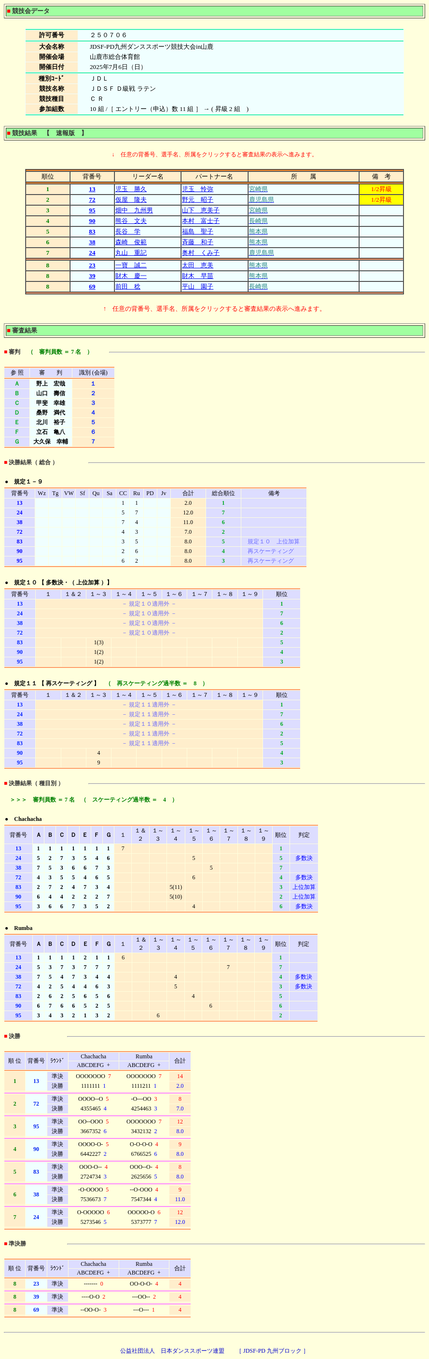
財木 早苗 (197, 275)
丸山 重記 (131, 252)
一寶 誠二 (131, 265)
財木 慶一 (131, 275)
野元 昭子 (197, 199)
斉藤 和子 (197, 242)
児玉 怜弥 (197, 189)
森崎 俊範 (131, 242)
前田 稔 (127, 286)
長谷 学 (127, 231)
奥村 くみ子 (201, 252)
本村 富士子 (201, 220)
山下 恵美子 (201, 210)
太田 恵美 (197, 265)
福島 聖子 (197, 231)
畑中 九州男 (134, 210)
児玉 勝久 (131, 189)
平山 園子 (197, 286)
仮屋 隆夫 (131, 199)
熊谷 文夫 (131, 220)
